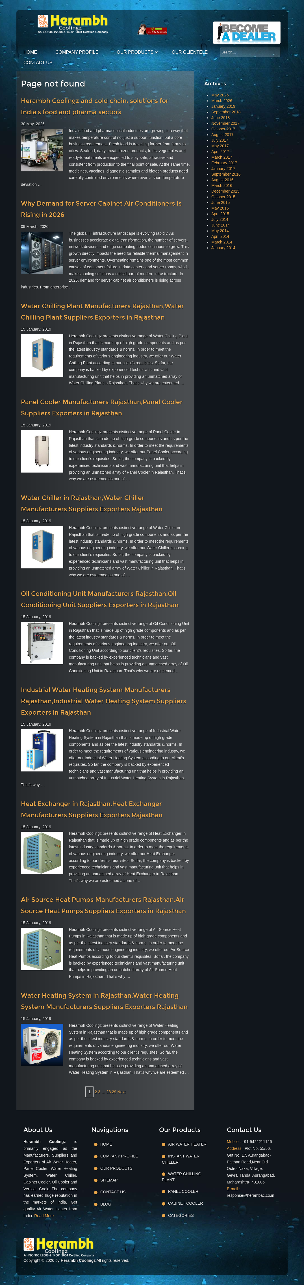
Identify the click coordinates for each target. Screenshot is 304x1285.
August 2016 (222, 180)
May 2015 (220, 208)
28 (109, 1092)
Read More (44, 1215)
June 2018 (220, 117)
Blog (105, 1204)
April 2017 (220, 151)
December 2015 (225, 191)
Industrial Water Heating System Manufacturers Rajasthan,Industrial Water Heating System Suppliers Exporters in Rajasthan (103, 701)
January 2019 (223, 106)
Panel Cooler (183, 1191)
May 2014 (220, 230)
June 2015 (220, 202)
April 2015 (220, 214)
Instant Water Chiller (180, 1159)
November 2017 (225, 123)
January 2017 (223, 168)
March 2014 (221, 242)
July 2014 (219, 219)
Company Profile (76, 52)
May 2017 (220, 146)
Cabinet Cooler (185, 1203)
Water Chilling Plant (181, 1177)
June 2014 (220, 225)
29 (114, 1092)
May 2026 (220, 95)
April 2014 (220, 236)
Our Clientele (190, 52)
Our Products (135, 52)
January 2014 (223, 247)
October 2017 (223, 129)
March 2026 (221, 100)
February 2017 (224, 163)
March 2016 (221, 185)
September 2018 (226, 112)
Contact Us (38, 62)
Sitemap (109, 1180)
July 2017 (219, 140)
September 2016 (226, 174)
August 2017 (222, 134)
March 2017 (221, 157)
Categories (181, 1215)
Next (122, 1092)
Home (30, 52)
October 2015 (223, 197)
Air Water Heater (187, 1144)
